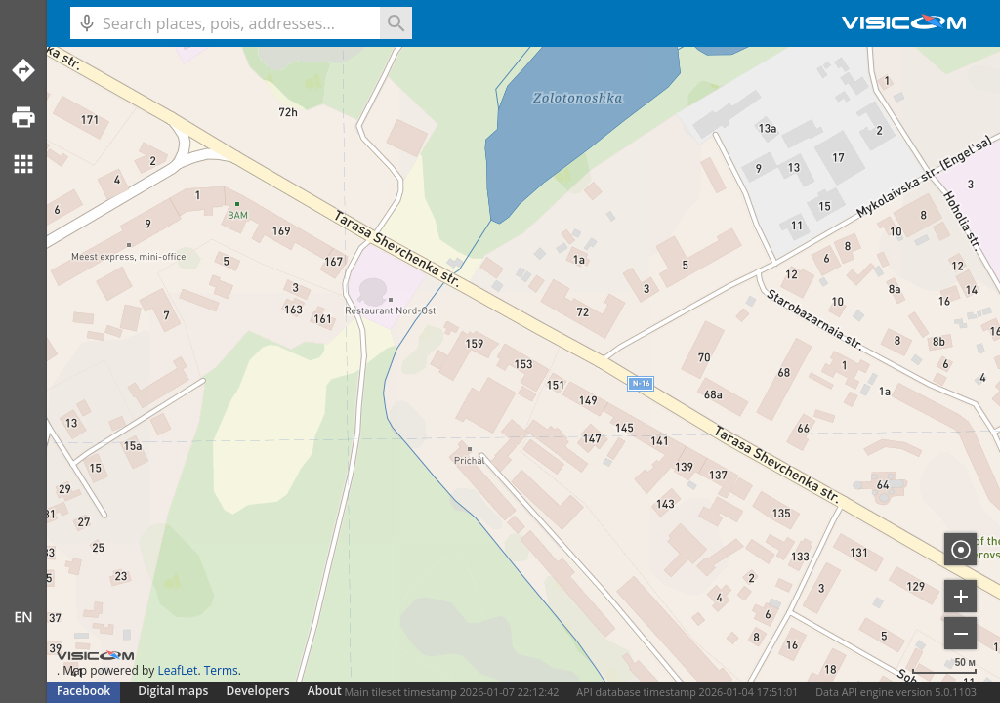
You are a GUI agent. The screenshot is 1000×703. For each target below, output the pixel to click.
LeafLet (177, 670)
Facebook (83, 690)
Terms (221, 670)
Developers (258, 690)
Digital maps (174, 690)
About (325, 690)
